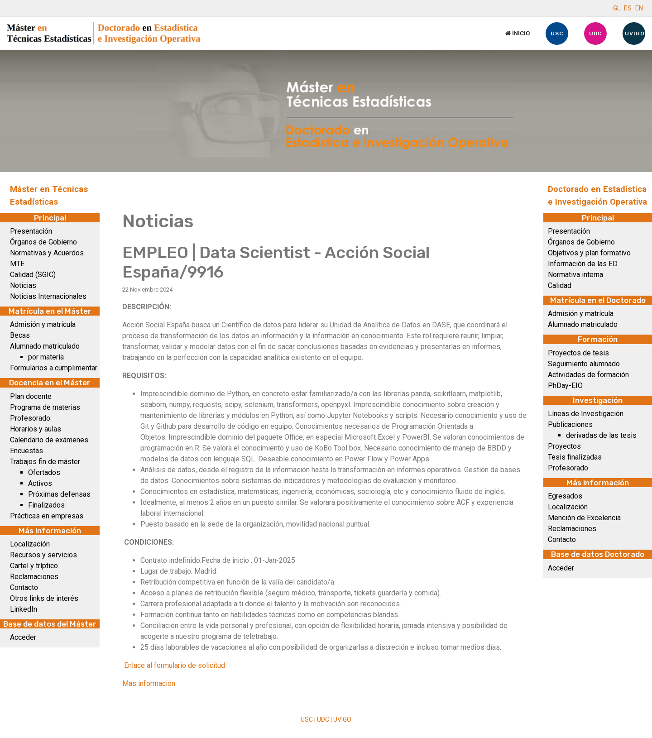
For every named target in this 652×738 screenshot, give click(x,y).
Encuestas (26, 450)
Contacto (24, 587)
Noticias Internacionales (48, 296)
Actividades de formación (588, 374)
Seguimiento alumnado (584, 363)
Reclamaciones (34, 576)
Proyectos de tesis (578, 353)
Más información (148, 683)
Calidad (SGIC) (33, 274)
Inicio (517, 33)
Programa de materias (45, 407)
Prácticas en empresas (46, 516)
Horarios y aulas (35, 429)
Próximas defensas (59, 494)
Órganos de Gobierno (43, 242)
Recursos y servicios (43, 555)
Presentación (31, 231)
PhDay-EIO (565, 385)
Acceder (23, 637)
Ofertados (44, 472)
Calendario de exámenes (49, 440)
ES (628, 8)
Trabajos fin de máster (45, 461)
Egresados (565, 496)
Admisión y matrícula (43, 324)
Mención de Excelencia (584, 517)
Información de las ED (583, 263)
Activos (40, 483)
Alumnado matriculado (45, 346)
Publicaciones (570, 424)
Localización (30, 544)
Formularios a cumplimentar (53, 368)
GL (616, 8)
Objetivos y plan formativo (589, 253)
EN (639, 8)
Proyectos (564, 446)
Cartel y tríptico (34, 565)
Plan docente (31, 396)
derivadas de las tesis (601, 435)
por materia (46, 357)
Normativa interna (575, 274)
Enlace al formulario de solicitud (174, 665)
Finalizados (46, 505)
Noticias (23, 285)
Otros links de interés (44, 598)
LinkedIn (23, 609)
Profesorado (30, 418)
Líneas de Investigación (585, 413)
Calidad (559, 285)
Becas (20, 335)
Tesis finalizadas (575, 457)
